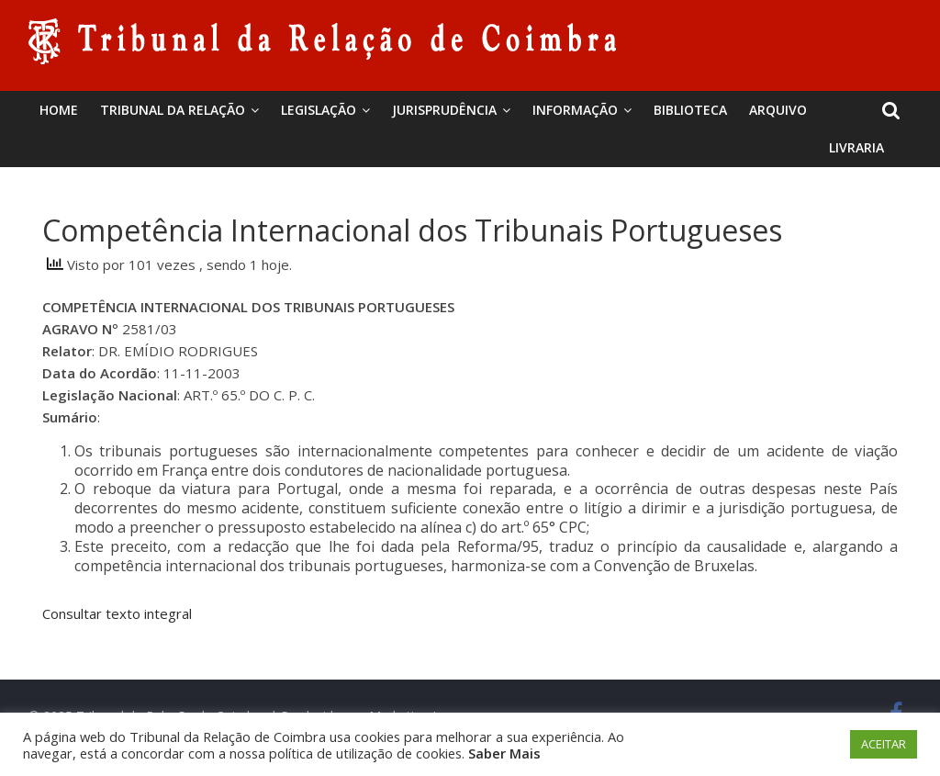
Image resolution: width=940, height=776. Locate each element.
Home (58, 109)
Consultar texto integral (117, 613)
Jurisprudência (444, 109)
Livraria (856, 147)
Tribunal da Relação (172, 109)
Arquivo (778, 109)
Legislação (318, 109)
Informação (575, 109)
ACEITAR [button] (883, 744)
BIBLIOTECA (690, 109)
